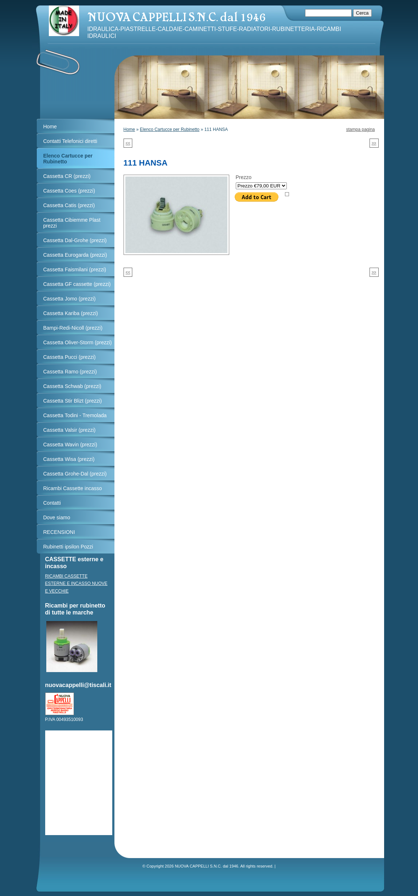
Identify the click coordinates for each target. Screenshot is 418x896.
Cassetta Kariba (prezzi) (70, 313)
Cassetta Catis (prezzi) (69, 205)
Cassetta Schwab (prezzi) (72, 386)
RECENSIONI (59, 532)
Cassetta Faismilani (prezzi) (74, 269)
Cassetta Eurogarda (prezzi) (75, 255)
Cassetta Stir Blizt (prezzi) (72, 401)
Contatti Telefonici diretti (70, 141)
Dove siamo (56, 517)
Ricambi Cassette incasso (72, 488)
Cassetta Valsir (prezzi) (69, 430)
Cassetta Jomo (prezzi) (69, 299)
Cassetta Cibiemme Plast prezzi (72, 223)
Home (129, 129)
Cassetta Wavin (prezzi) (70, 444)
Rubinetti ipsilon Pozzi (68, 547)
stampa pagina (360, 129)
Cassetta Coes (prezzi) (69, 191)
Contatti (52, 503)
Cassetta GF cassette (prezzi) (77, 284)
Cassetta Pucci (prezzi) (69, 357)
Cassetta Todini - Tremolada (75, 415)
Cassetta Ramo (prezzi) (70, 372)
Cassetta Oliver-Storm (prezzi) (77, 342)
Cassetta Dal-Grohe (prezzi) (75, 240)
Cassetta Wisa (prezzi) (69, 459)
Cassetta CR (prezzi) (67, 176)
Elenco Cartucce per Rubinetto (169, 129)
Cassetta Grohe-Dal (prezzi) (75, 474)
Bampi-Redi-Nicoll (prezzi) (73, 328)
